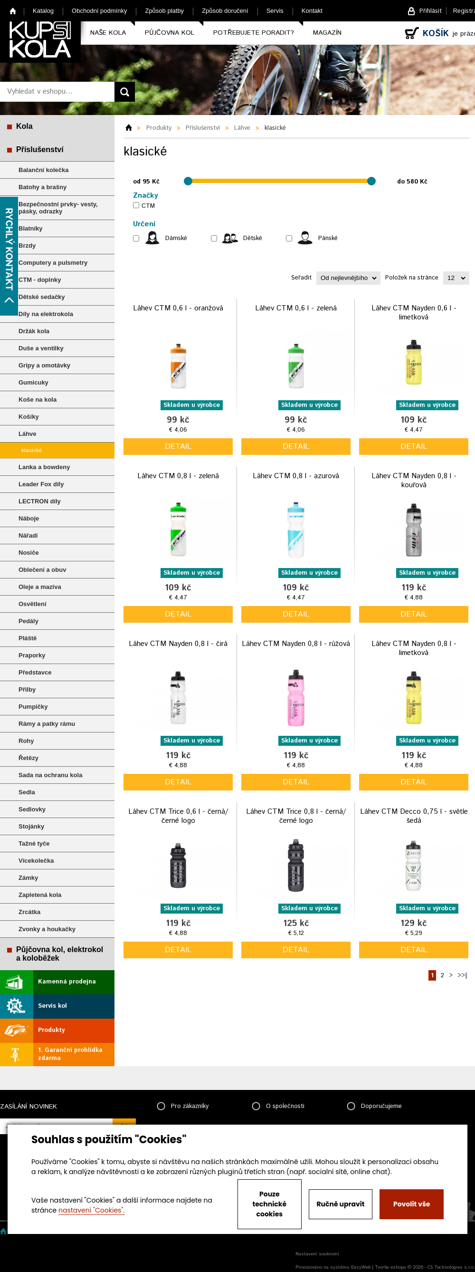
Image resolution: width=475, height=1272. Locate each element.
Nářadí (28, 535)
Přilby (27, 689)
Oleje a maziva (40, 586)
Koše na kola (38, 399)
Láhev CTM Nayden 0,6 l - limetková (413, 313)
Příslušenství (40, 149)
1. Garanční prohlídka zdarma (70, 1054)
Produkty (51, 1030)
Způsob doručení (225, 10)
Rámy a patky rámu (47, 723)
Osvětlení (33, 603)
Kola (24, 126)
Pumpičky (33, 706)
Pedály (28, 621)
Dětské (252, 238)
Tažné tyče (34, 843)
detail (178, 446)
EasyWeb (360, 1267)
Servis (275, 10)
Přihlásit (430, 11)
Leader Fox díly (41, 484)
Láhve (28, 433)
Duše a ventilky (41, 348)
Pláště (28, 638)
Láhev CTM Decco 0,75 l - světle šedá (414, 816)
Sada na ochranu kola (50, 775)
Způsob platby (164, 10)
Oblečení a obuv (42, 569)
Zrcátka (29, 911)
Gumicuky (33, 382)
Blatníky (31, 228)
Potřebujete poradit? (253, 33)
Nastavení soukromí (317, 1254)
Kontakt (312, 10)
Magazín (327, 33)
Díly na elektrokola (46, 314)
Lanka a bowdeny (44, 467)
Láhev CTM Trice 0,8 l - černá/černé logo (296, 816)
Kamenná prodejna (67, 981)
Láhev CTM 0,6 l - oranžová (178, 308)
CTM (148, 206)
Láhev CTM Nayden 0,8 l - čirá (178, 644)
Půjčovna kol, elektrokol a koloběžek (59, 953)
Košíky (29, 416)
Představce (35, 672)
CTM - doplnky (40, 279)
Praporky (32, 655)
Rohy (26, 740)
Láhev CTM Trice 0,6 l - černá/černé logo (178, 816)
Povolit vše (411, 1204)
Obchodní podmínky (99, 10)
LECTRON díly (40, 501)
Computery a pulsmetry (53, 262)
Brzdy (27, 245)
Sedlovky (32, 809)
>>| (462, 975)
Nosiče (29, 552)
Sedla (27, 792)
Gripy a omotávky (44, 365)
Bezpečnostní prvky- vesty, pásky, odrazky (58, 208)
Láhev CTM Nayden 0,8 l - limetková (413, 648)
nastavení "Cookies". (91, 1210)
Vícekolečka (36, 860)
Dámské (176, 238)
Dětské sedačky (42, 296)
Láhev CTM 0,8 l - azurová (296, 476)
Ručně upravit (340, 1204)
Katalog (43, 10)
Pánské (328, 238)
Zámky (28, 877)
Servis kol (52, 1006)
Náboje (29, 518)
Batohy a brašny (42, 187)
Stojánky (31, 826)
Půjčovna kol (169, 33)
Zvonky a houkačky (47, 929)
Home (13, 10)
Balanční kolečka (44, 169)
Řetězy (28, 757)
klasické (31, 450)
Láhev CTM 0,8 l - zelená (178, 476)
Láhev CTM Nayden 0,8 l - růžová (296, 644)
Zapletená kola (40, 894)
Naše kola (108, 33)
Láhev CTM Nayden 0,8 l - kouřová (413, 481)
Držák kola (34, 331)
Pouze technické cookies (270, 1204)
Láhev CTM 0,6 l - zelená (296, 308)
